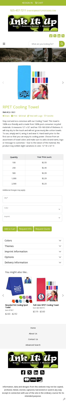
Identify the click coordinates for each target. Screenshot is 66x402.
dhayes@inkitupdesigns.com (41, 10)
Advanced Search (33, 345)
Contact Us (33, 339)
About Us (33, 333)
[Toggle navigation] (4, 44)
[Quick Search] (43, 44)
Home (33, 328)
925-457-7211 (18, 10)
